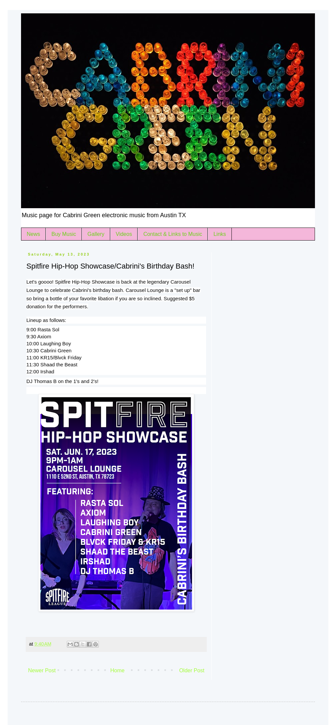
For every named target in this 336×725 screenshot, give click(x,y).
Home (117, 670)
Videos (124, 234)
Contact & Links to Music (172, 234)
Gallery (96, 234)
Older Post (191, 670)
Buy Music (63, 234)
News (33, 234)
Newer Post (42, 670)
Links (219, 234)
